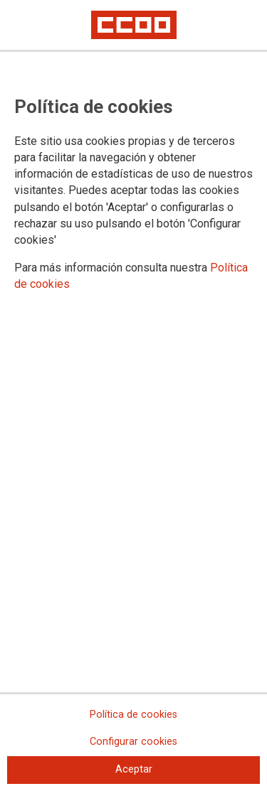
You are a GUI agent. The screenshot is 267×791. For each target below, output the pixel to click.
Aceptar (133, 769)
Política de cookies (133, 715)
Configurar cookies (133, 742)
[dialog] (133, 395)
